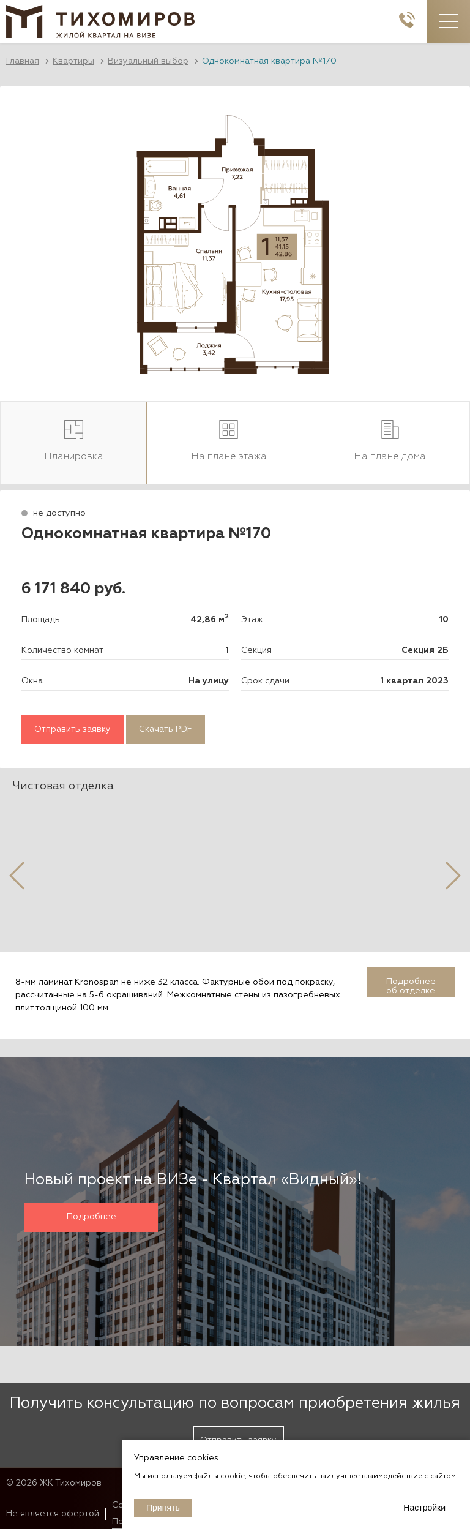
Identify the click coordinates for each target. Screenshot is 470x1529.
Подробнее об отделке (411, 986)
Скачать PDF (165, 729)
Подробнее (91, 1216)
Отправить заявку (72, 729)
